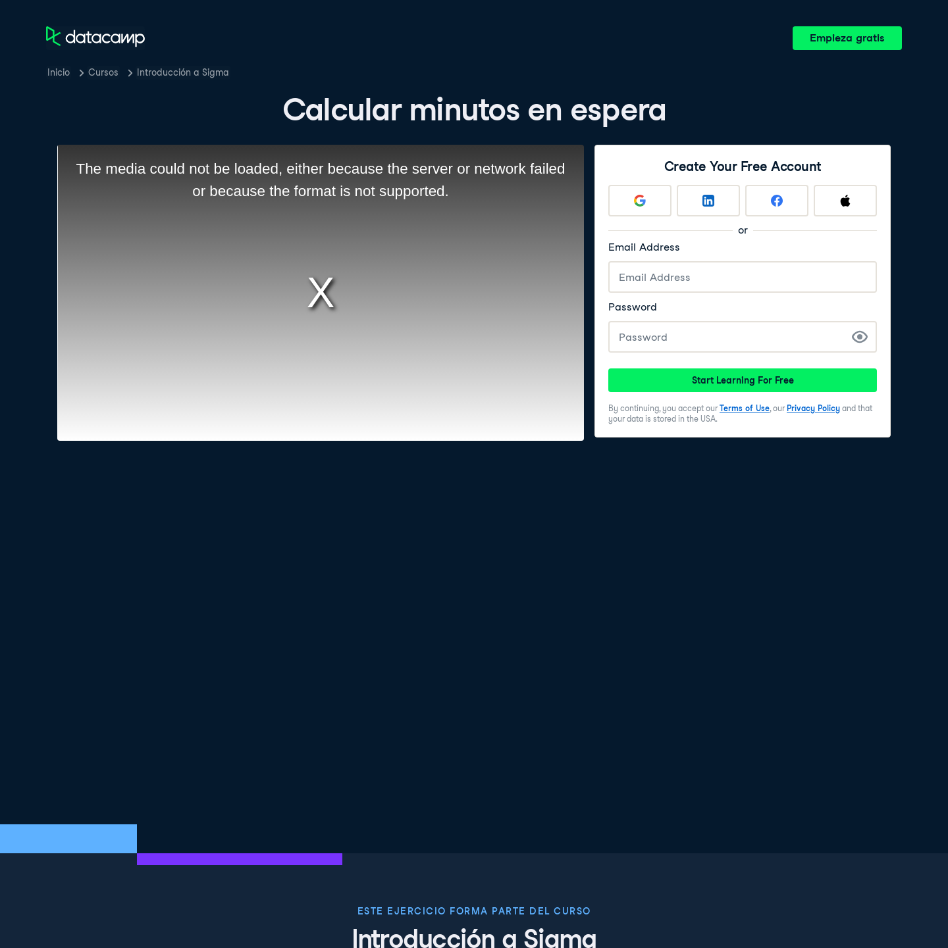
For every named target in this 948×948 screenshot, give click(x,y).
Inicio (58, 72)
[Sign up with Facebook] (776, 200)
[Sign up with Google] (640, 200)
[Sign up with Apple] (845, 200)
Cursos (103, 72)
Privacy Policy (813, 408)
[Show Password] (860, 337)
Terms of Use (745, 408)
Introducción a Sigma (183, 72)
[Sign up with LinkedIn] (708, 200)
